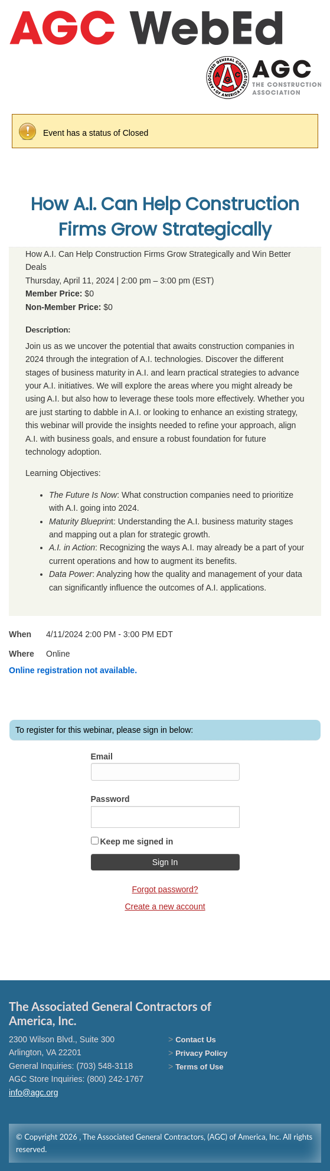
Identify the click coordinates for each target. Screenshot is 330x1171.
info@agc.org (33, 1092)
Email (102, 756)
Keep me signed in (137, 841)
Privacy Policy (201, 1053)
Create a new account (165, 906)
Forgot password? (165, 889)
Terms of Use (199, 1066)
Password (110, 799)
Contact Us (195, 1039)
